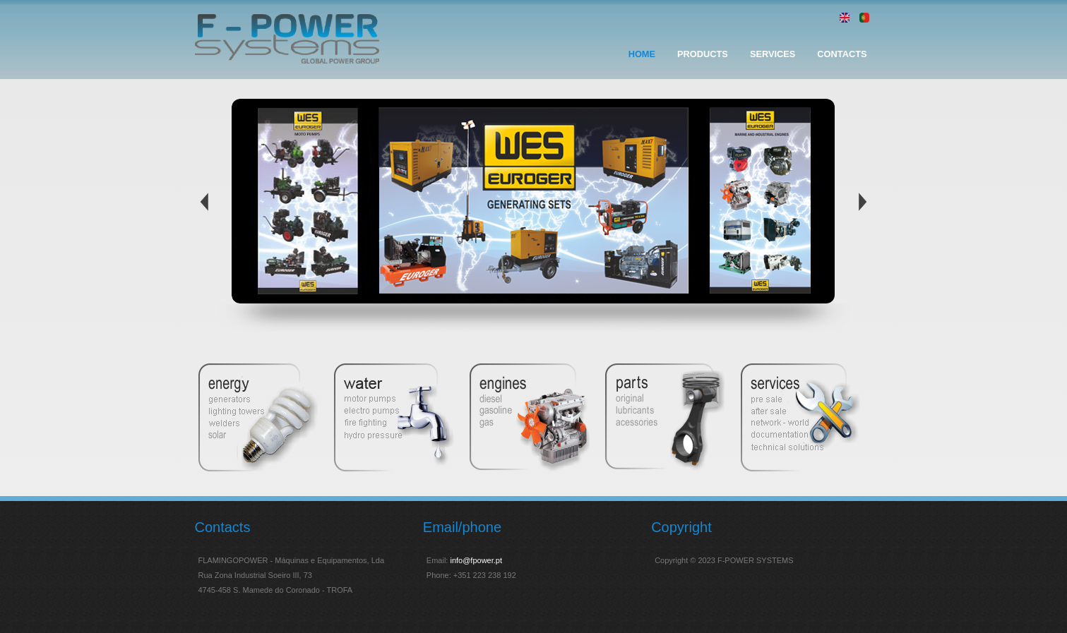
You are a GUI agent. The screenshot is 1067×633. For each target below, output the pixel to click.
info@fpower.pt (476, 560)
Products (702, 54)
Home (641, 54)
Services (772, 54)
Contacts (841, 54)
